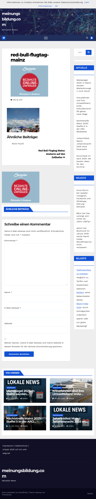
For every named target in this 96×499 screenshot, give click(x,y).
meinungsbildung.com (11, 19)
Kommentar (11, 240)
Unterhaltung (12, 415)
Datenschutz (21, 446)
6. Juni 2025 (14, 398)
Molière (80, 292)
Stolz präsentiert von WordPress (15, 492)
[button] (87, 38)
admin (24, 398)
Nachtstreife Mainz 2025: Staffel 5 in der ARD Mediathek (82, 126)
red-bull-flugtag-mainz (30, 57)
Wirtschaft (11, 387)
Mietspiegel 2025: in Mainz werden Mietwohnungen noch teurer (83, 85)
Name (8, 292)
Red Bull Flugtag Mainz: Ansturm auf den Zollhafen (51, 154)
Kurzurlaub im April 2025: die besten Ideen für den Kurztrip (83, 161)
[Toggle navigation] (45, 38)
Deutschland (57, 415)
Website (8, 323)
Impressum (7, 446)
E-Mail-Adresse (12, 308)
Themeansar (7, 495)
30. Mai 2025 (60, 398)
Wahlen (90, 494)
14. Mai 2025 (60, 426)
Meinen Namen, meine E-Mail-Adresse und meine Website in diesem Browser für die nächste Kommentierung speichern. (34, 345)
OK (56, 6)
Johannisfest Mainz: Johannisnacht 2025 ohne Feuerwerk (83, 143)
